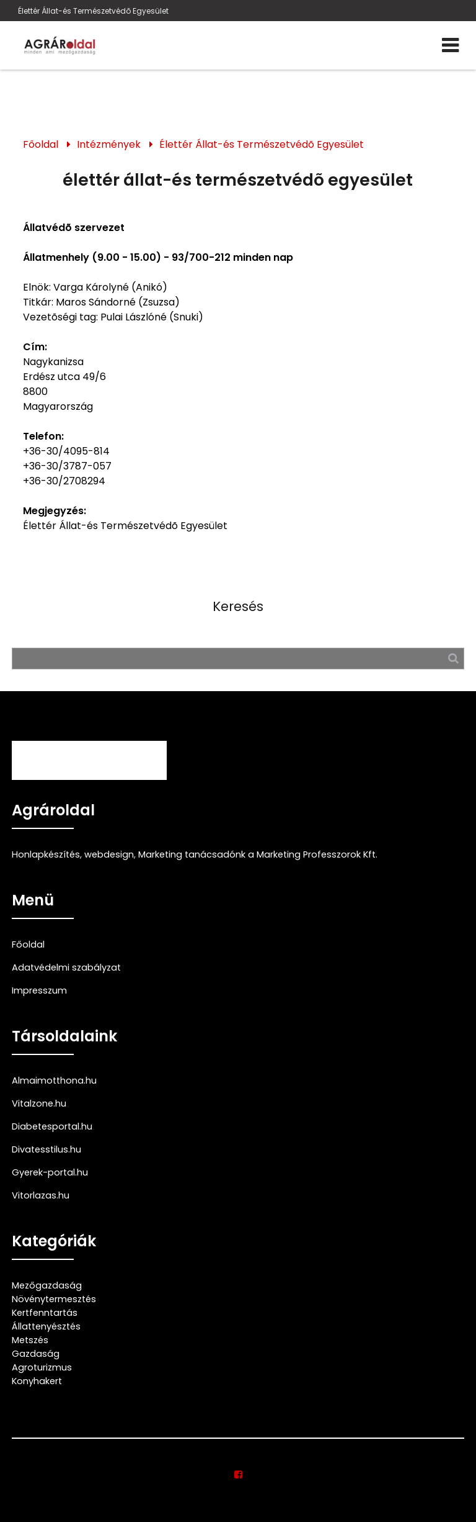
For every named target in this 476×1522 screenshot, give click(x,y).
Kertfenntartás (44, 1313)
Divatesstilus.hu (46, 1149)
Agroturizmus (42, 1367)
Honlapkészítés (46, 854)
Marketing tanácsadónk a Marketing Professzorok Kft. (257, 854)
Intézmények (109, 144)
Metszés (30, 1340)
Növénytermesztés (54, 1299)
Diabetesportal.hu (52, 1126)
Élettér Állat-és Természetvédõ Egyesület (93, 11)
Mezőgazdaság (47, 1285)
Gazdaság (36, 1354)
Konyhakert (37, 1381)
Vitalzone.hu (39, 1103)
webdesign (109, 854)
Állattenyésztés (46, 1326)
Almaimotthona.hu (54, 1080)
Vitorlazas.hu (40, 1195)
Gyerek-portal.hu (50, 1172)
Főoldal (40, 144)
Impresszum (39, 990)
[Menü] (450, 45)
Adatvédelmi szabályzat (66, 967)
